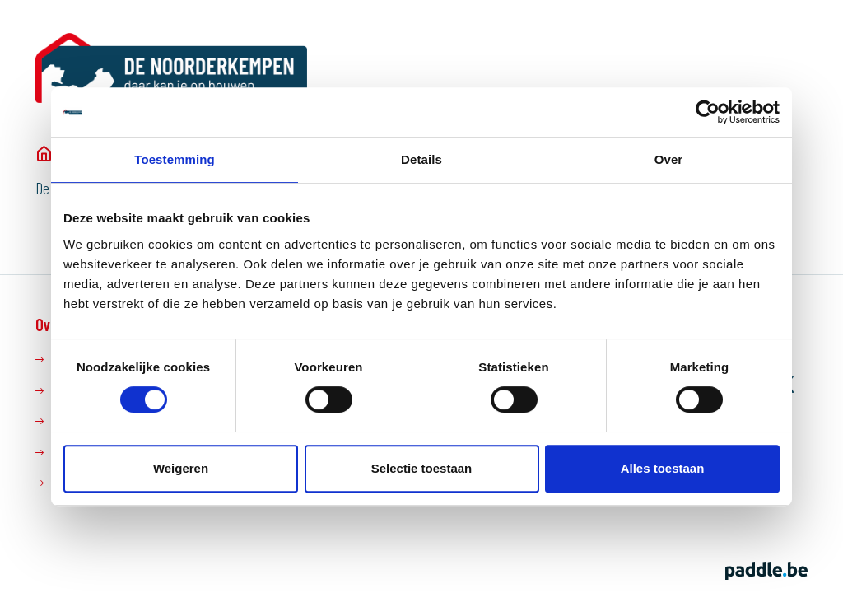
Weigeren (180, 468)
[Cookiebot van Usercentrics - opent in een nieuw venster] (708, 112)
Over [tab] (668, 159)
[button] (799, 66)
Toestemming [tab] (174, 159)
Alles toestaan (663, 468)
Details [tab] (421, 159)
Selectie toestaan (422, 468)
